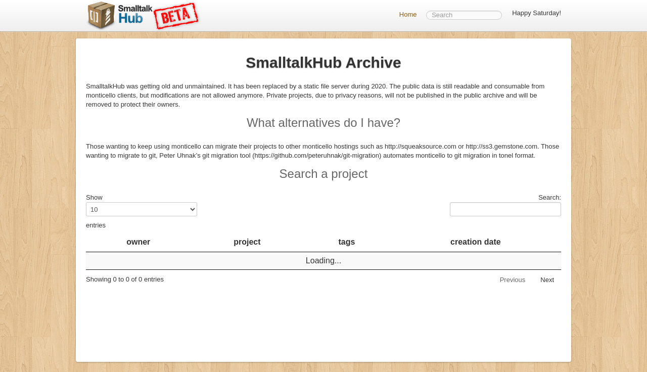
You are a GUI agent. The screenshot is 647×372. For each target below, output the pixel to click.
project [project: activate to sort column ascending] (247, 242)
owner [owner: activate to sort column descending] (138, 242)
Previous (513, 280)
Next (547, 280)
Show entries (141, 211)
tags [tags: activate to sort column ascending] (347, 242)
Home (408, 14)
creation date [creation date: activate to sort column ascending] (475, 242)
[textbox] (464, 15)
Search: (505, 205)
